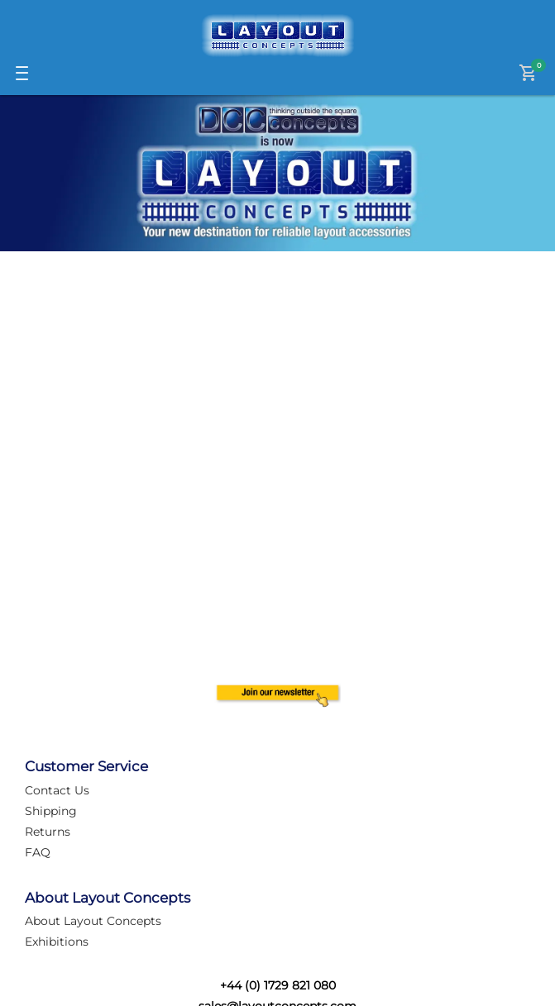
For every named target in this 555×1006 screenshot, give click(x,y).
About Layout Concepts (93, 920)
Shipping (51, 810)
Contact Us (57, 790)
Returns (47, 831)
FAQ (37, 852)
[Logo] (277, 35)
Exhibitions (57, 941)
